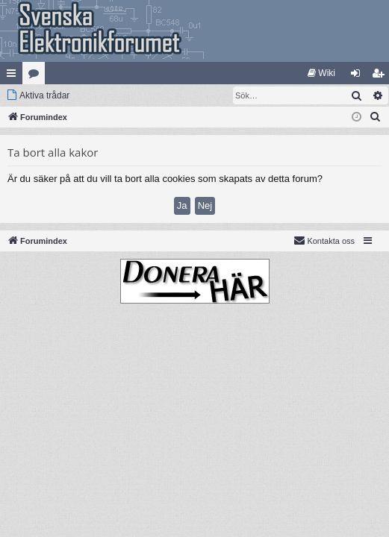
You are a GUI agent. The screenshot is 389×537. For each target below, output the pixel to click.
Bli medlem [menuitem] (381, 76)
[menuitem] (321, 73)
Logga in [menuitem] (359, 76)
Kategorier (36, 76)
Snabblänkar (14, 76)
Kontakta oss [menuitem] (324, 240)
